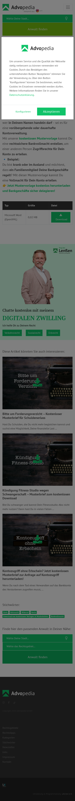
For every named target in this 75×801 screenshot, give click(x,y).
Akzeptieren (51, 111)
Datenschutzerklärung (21, 94)
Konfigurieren (23, 111)
